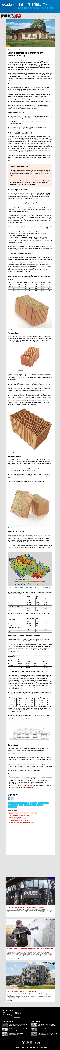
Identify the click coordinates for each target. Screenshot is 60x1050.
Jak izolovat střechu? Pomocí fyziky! (18, 819)
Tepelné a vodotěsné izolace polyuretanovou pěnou (21, 822)
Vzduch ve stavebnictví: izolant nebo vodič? (19, 815)
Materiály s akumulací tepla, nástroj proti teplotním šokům (23, 813)
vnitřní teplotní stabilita (43, 802)
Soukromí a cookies (34, 1047)
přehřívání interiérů (38, 804)
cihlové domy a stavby (13, 804)
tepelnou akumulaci (12, 195)
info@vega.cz (17, 1017)
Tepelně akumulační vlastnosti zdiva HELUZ (19, 820)
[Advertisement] (30, 838)
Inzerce (27, 1047)
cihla (21, 804)
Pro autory (23, 1047)
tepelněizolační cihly (28, 804)
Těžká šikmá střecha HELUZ (15, 817)
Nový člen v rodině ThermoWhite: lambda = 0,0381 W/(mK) (23, 812)
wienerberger (11, 802)
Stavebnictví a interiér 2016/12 (22, 802)
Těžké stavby (33, 802)
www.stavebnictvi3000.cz (26, 787)
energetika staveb (12, 806)
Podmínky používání (43, 1047)
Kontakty (18, 1047)
